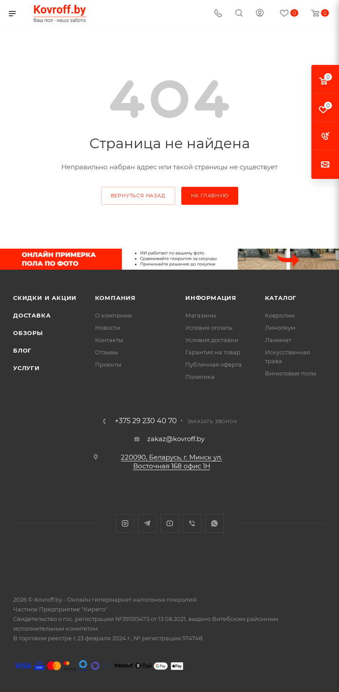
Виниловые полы (290, 373)
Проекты (108, 364)
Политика (200, 376)
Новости (107, 327)
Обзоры (28, 332)
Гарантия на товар (212, 352)
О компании (113, 315)
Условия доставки (211, 339)
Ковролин (280, 315)
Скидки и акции (45, 297)
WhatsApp (214, 523)
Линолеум (280, 327)
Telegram (147, 523)
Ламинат (278, 339)
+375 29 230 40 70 (146, 420)
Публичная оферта (213, 364)
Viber (192, 523)
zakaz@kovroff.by (176, 439)
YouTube (169, 523)
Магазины (200, 315)
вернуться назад (138, 196)
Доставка (31, 315)
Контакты (109, 339)
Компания (115, 297)
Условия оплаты (209, 327)
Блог (22, 350)
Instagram (125, 523)
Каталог (281, 297)
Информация (211, 297)
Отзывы (106, 352)
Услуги (26, 367)
